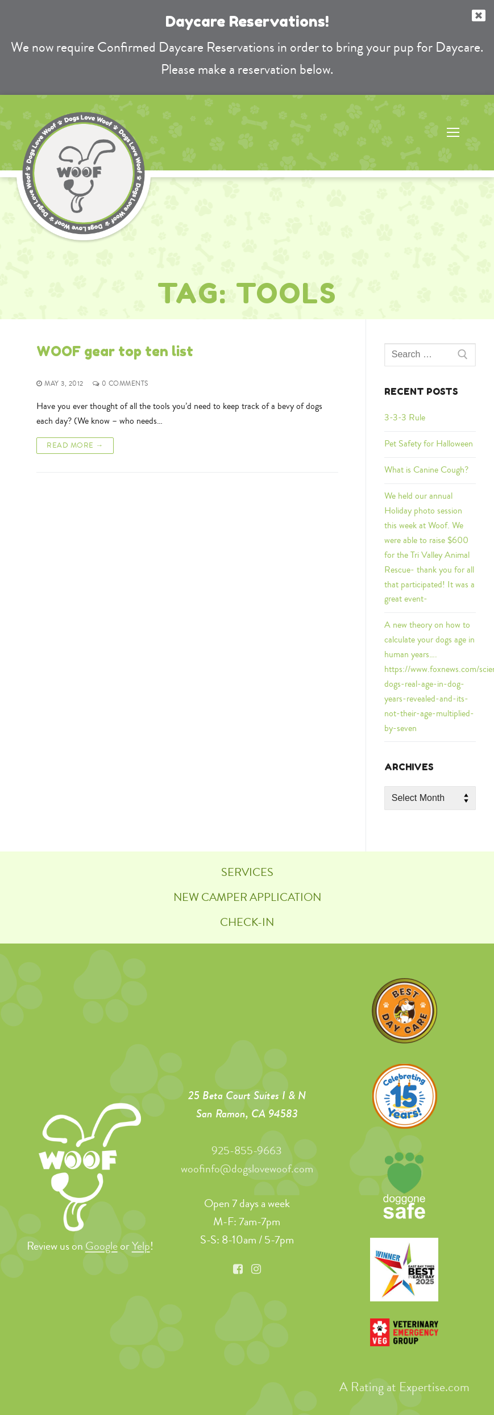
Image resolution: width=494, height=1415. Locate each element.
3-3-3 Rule (404, 417)
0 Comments (120, 384)
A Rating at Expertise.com (404, 1387)
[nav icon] (453, 133)
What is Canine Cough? (426, 470)
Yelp (141, 1246)
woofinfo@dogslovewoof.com (247, 1169)
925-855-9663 (246, 1150)
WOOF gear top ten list (114, 351)
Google (101, 1246)
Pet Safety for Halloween (428, 443)
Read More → (75, 445)
